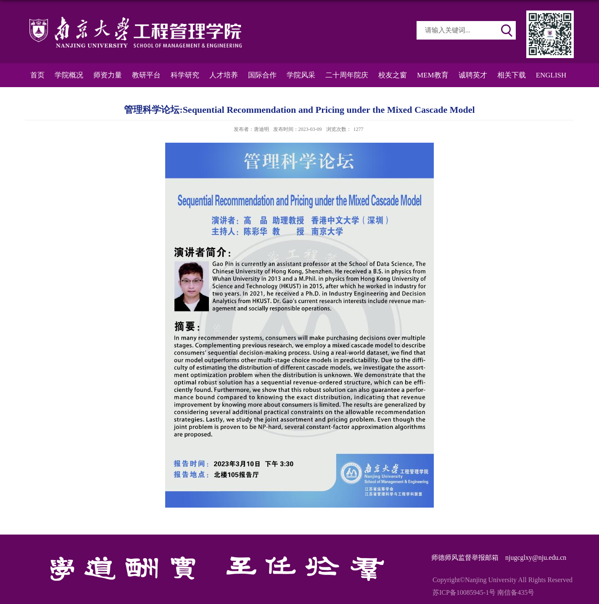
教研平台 (146, 75)
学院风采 (301, 75)
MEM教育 (433, 75)
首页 (37, 75)
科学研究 (185, 75)
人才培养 (223, 75)
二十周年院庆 (346, 75)
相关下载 (511, 75)
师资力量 (107, 75)
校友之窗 (392, 75)
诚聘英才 (473, 75)
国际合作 (262, 75)
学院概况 (69, 75)
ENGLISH (551, 75)
